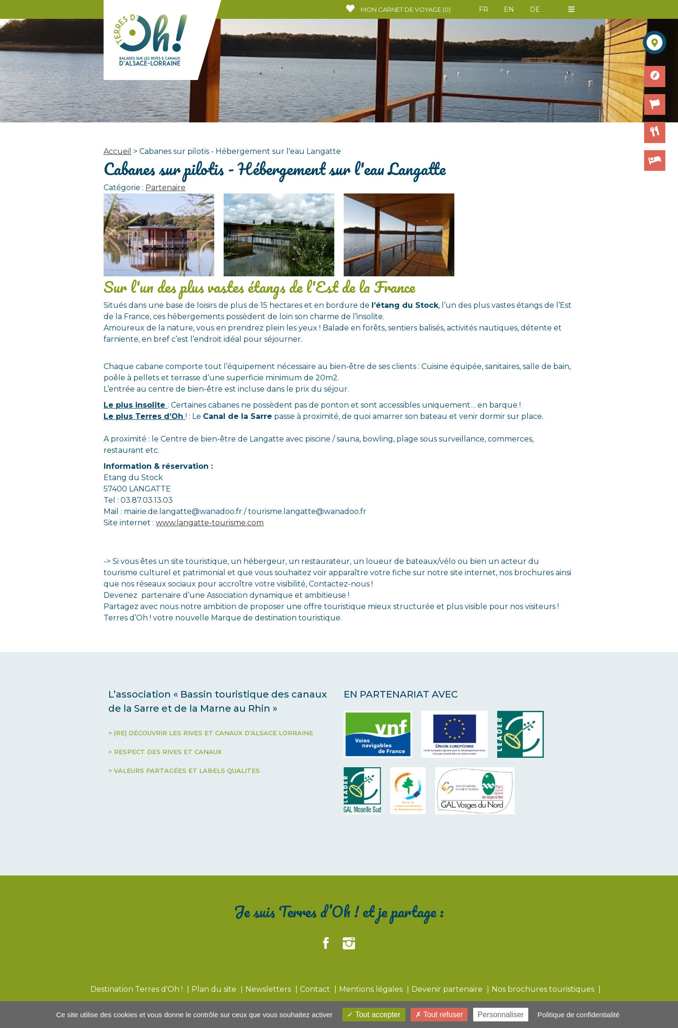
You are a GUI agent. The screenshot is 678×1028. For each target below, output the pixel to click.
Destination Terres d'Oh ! (137, 989)
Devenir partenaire (448, 989)
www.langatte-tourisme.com (210, 522)
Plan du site (215, 989)
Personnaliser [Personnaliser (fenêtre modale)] (501, 1015)
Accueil (117, 151)
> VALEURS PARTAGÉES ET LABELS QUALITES (184, 770)
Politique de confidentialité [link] (579, 1015)
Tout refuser (439, 1015)
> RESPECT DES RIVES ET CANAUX (165, 751)
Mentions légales (371, 989)
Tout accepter (373, 1015)
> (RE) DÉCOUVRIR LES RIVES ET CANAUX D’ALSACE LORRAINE (210, 733)
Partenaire (165, 187)
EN (509, 9)
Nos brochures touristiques (544, 989)
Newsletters (269, 989)
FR (483, 9)
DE (535, 9)
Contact (316, 989)
